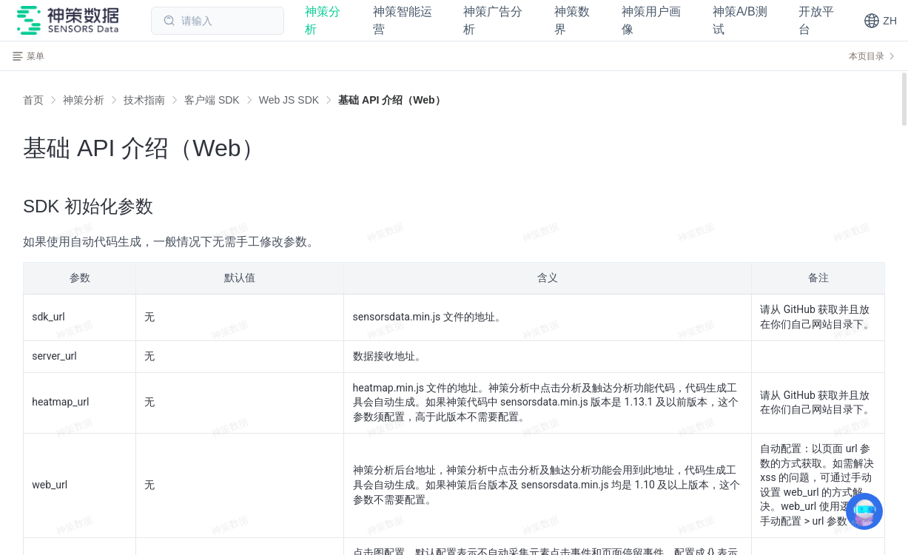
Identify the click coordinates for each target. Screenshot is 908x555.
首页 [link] (33, 100)
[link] (83, 100)
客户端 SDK (212, 100)
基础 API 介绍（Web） (391, 100)
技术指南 (144, 100)
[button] (880, 21)
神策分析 (83, 100)
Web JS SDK (289, 100)
